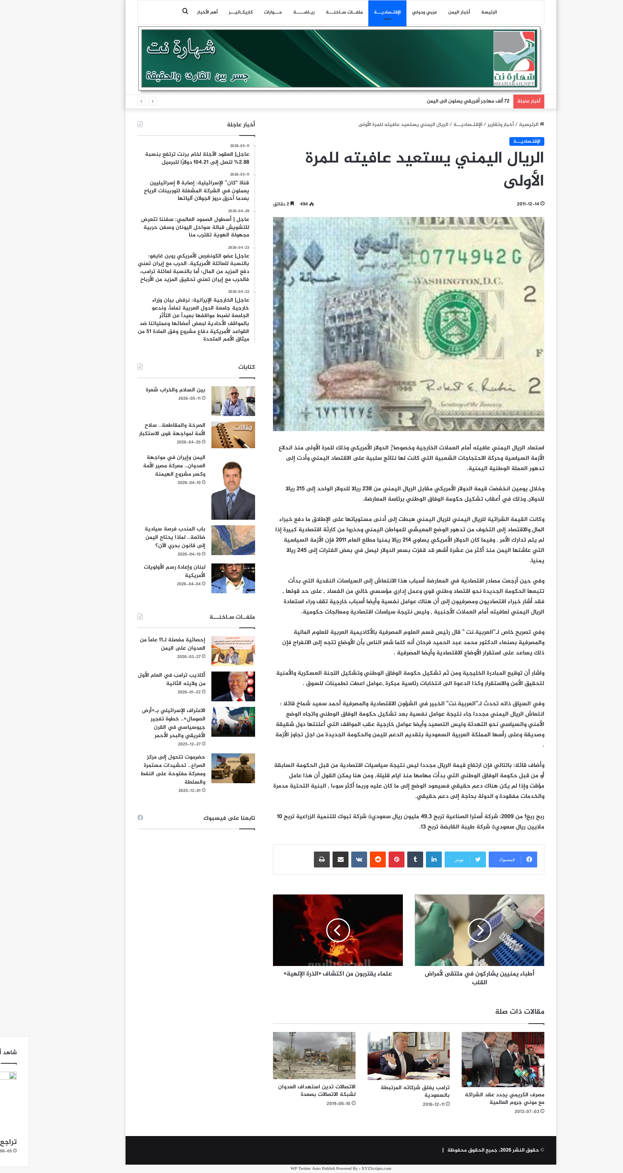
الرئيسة (460, 12)
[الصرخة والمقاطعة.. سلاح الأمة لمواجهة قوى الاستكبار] (204, 435)
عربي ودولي (395, 12)
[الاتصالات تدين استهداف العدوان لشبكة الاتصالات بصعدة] (285, 1055)
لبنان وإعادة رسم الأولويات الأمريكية (145, 571)
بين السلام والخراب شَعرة (146, 390)
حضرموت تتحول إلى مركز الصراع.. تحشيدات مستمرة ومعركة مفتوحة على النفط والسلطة (143, 770)
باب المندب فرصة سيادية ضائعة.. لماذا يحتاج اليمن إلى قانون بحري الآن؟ (145, 537)
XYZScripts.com (347, 1169)
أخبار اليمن (430, 12)
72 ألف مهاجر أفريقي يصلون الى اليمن (438, 101)
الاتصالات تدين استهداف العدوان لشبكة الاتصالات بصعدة (287, 1090)
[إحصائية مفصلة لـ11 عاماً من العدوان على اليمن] (204, 651)
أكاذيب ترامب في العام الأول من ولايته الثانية (142, 679)
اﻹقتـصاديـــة (357, 12)
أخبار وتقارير (471, 124)
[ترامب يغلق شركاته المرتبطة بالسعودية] (379, 1056)
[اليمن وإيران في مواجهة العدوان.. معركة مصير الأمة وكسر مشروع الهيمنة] (204, 487)
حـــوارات (243, 12)
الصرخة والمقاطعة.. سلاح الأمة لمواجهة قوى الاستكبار (143, 429)
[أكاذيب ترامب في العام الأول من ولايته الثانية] (204, 686)
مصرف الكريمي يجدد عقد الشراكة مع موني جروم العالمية (475, 1098)
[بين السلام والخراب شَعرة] (204, 401)
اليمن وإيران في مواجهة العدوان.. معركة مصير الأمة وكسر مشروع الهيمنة (145, 466)
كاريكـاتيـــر (211, 12)
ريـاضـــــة (274, 12)
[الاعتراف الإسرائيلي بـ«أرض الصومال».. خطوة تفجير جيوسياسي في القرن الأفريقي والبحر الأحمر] (204, 722)
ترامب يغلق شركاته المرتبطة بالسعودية (385, 1091)
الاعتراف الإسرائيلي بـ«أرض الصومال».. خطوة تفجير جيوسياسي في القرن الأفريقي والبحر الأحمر (144, 723)
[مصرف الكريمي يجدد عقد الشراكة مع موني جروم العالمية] (473, 1059)
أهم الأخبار (178, 12)
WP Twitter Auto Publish (283, 1169)
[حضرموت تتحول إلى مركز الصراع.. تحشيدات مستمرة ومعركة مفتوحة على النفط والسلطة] (204, 768)
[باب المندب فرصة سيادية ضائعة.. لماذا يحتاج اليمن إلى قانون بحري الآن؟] (204, 540)
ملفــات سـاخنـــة (314, 12)
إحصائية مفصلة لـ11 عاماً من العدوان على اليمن (143, 644)
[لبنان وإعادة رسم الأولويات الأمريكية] (204, 578)
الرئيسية (502, 124)
